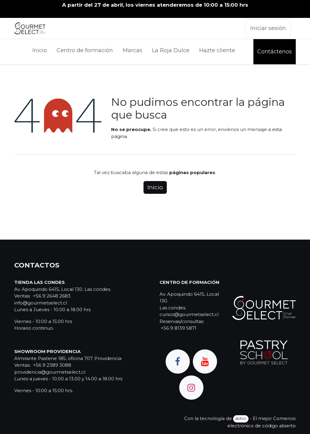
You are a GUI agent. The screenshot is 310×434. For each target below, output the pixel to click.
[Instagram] (191, 387)
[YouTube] (205, 361)
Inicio (155, 187)
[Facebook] (178, 361)
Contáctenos (274, 51)
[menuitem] (39, 52)
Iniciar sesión (268, 28)
